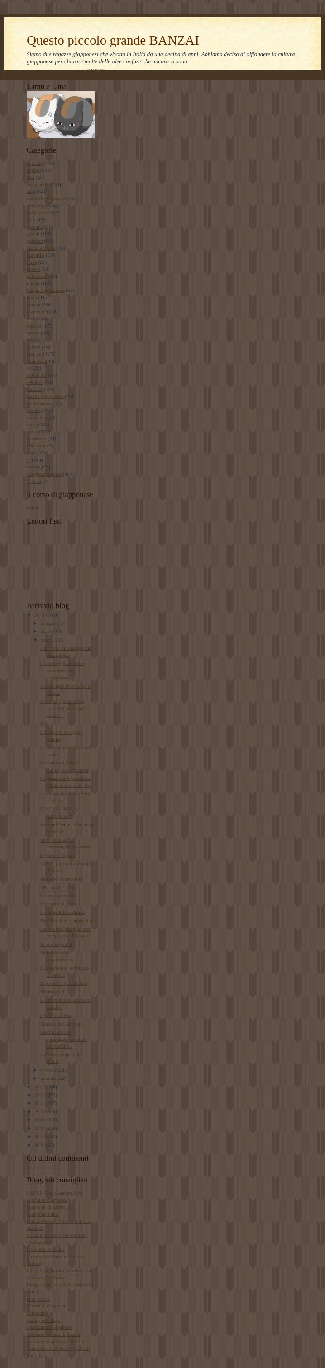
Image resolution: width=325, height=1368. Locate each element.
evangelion (38, 212)
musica (34, 325)
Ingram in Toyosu (57, 855)
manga (33, 304)
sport (32, 424)
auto (31, 191)
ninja (32, 339)
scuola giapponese (45, 396)
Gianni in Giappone (47, 1200)
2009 (40, 1119)
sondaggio (37, 417)
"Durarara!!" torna (57, 887)
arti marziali (39, 184)
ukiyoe (33, 466)
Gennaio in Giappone (61, 1023)
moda (32, 318)
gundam (35, 241)
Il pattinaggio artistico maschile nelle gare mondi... (62, 708)
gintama (35, 227)
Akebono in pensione (60, 878)
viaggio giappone (44, 474)
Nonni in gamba (55, 944)
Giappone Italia (42, 1214)
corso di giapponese (47, 198)
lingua (33, 283)
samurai (35, 389)
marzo (48, 639)
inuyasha (36, 255)
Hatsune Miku (41, 248)
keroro (33, 269)
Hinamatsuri (51, 991)
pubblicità (37, 375)
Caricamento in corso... (50, 1166)
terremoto (36, 438)
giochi (33, 233)
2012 (40, 1094)
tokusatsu (36, 445)
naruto (33, 332)
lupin (32, 297)
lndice (33, 507)
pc (29, 367)
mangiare (36, 311)
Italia (32, 262)
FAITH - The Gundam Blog (55, 1192)
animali (34, 163)
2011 (40, 1103)
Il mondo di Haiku (45, 1249)
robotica (35, 382)
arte (30, 177)
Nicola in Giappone (47, 1305)
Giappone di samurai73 (50, 1206)
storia (32, 431)
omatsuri (35, 353)
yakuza (34, 481)
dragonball (37, 205)
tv (29, 460)
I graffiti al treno (56, 1015)
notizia (33, 346)
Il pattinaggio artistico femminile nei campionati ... (61, 670)
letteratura (37, 276)
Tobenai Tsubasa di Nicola (53, 1334)
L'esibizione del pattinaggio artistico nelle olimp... (62, 1039)
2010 (40, 1111)
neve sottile (38, 1299)
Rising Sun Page (43, 1320)
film (31, 219)
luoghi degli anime (46, 290)
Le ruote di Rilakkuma (62, 912)
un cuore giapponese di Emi (55, 1341)
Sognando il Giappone (49, 1327)
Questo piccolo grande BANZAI (113, 40)
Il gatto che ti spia (57, 895)
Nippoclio (37, 1313)
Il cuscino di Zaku (57, 903)
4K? (43, 723)
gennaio (49, 1078)
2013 (40, 1086)
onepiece (36, 361)
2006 (40, 1145)
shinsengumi (39, 403)
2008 (40, 1128)
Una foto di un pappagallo (65, 920)
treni (31, 452)
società (34, 410)
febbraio (50, 1070)
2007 (40, 1136)
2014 (40, 615)
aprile (47, 631)
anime (33, 170)
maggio (49, 623)
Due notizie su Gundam (63, 983)
